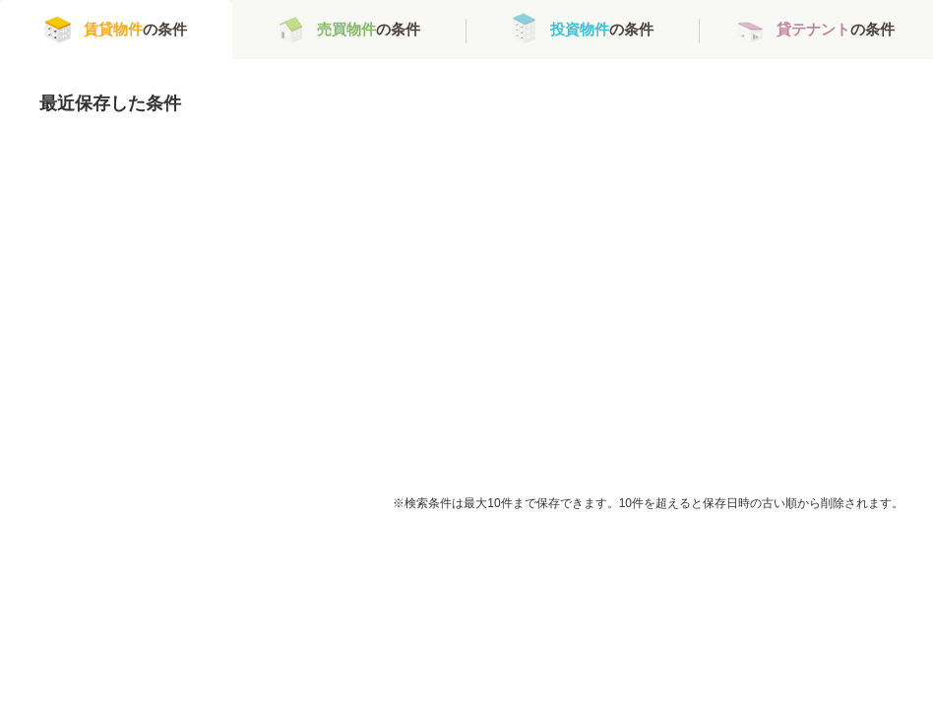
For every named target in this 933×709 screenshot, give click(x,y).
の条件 (135, 29)
